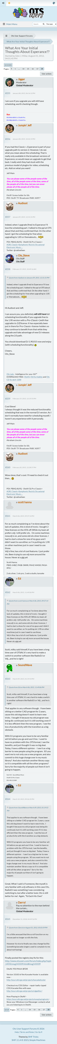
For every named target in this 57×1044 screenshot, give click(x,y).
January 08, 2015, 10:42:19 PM (24, 139)
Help (17, 1032)
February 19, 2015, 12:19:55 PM (24, 398)
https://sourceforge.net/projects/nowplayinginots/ (28, 999)
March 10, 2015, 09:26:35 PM (23, 799)
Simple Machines (37, 1040)
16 (33, 69)
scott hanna (25, 502)
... (19, 69)
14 (23, 69)
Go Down (8, 65)
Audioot (22, 203)
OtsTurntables (36, 377)
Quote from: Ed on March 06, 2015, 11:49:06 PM (26, 687)
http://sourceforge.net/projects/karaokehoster (26, 980)
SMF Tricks (33, 1036)
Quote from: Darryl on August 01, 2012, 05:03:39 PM (28, 928)
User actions (47, 74)
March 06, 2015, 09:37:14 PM (23, 516)
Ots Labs (10, 374)
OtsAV (27, 377)
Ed (19, 578)
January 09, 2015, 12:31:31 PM (24, 217)
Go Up (7, 1010)
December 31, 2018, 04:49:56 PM (25, 919)
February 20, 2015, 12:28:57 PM (24, 467)
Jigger (21, 79)
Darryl (22, 902)
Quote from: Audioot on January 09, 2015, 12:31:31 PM (29, 278)
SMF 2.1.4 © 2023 (20, 1040)
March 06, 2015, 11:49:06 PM (23, 592)
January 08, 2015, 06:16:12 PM (24, 93)
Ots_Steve (24, 255)
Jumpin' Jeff (24, 125)
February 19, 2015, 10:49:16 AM (24, 269)
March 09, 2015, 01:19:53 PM (23, 679)
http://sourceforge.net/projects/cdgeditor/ (24, 991)
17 (37, 69)
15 (28, 69)
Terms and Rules (27, 1032)
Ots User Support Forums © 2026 (28, 1028)
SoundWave (25, 665)
